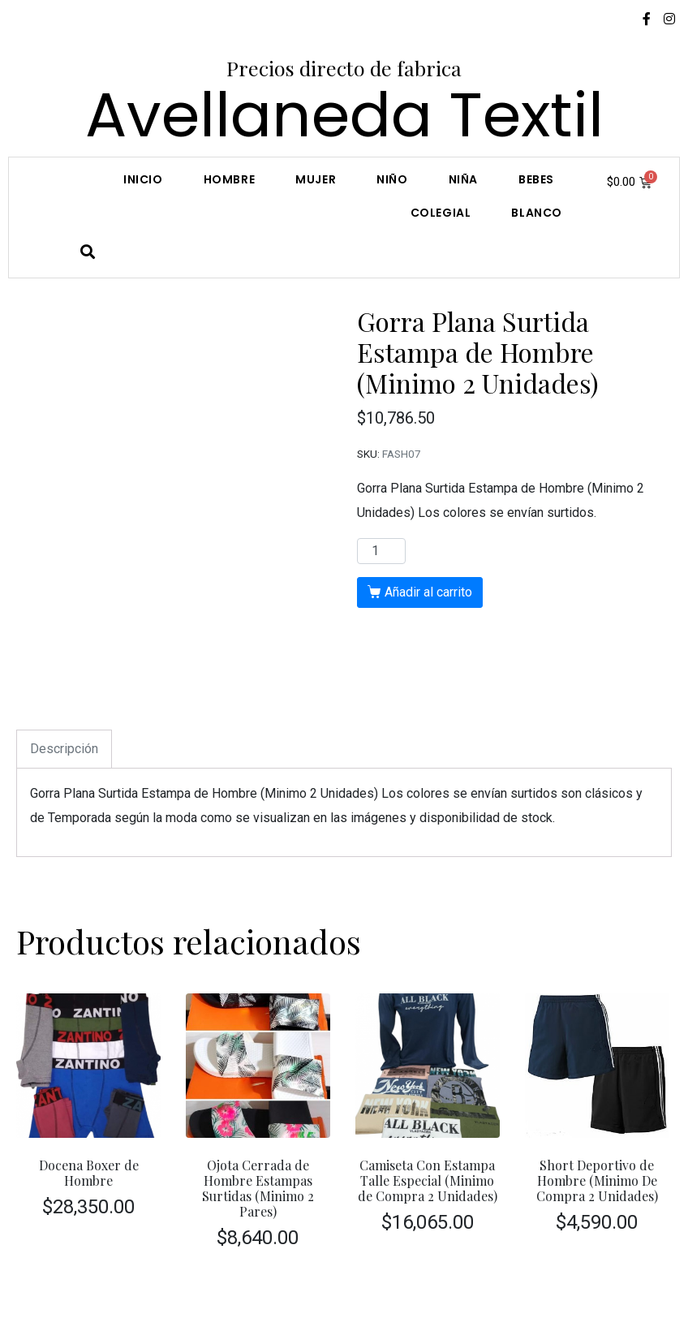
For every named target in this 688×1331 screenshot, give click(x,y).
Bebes (536, 179)
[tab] (64, 749)
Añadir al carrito (428, 592)
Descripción (64, 748)
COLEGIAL (441, 213)
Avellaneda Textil (344, 114)
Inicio (143, 179)
